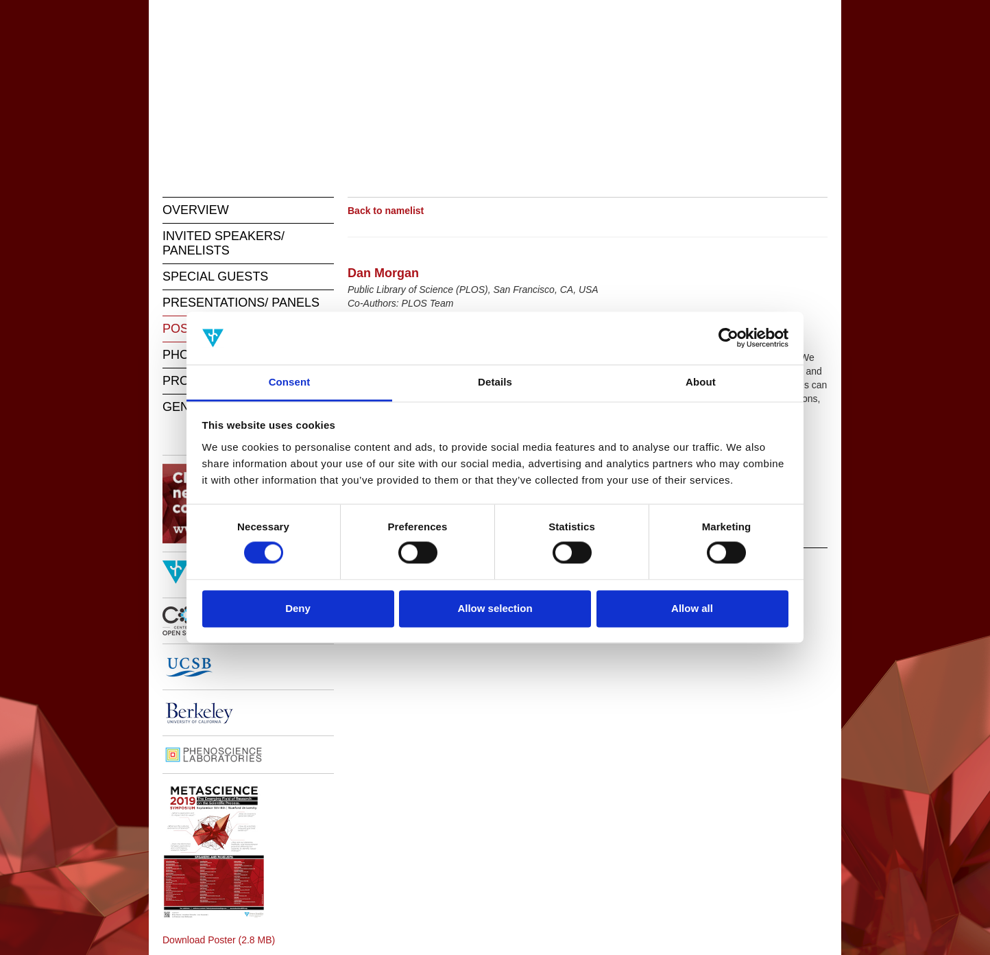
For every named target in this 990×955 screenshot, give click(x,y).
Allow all (692, 608)
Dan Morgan (383, 273)
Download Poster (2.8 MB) (218, 939)
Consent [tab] (290, 382)
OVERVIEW (195, 210)
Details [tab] (495, 382)
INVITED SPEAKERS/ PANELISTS (223, 243)
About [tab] (701, 382)
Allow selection (494, 608)
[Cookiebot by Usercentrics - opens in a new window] (728, 338)
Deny (298, 608)
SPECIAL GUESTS (215, 276)
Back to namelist (386, 210)
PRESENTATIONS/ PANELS (240, 302)
